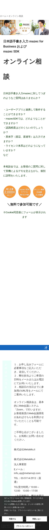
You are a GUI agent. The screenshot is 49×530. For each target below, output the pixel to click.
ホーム (3, 16)
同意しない (36, 519)
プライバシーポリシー (24, 526)
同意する (12, 519)
